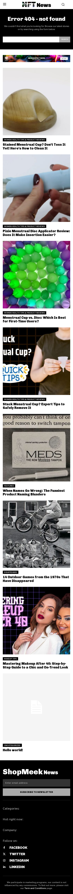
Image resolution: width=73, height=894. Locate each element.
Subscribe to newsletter (36, 792)
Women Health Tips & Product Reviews (24, 140)
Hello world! (13, 750)
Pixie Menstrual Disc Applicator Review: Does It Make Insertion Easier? (36, 233)
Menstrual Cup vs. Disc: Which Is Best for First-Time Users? (34, 319)
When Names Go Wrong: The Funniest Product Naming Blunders (34, 492)
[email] (36, 783)
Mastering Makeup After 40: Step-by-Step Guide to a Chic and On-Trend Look (35, 665)
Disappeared (10, 572)
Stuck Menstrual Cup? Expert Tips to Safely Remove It (34, 406)
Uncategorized (12, 745)
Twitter (17, 854)
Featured (9, 486)
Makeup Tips (10, 659)
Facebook (18, 848)
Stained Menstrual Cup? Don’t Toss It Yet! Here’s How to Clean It (34, 146)
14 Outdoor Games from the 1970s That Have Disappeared (36, 579)
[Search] (64, 39)
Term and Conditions (35, 888)
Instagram (19, 860)
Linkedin (17, 867)
